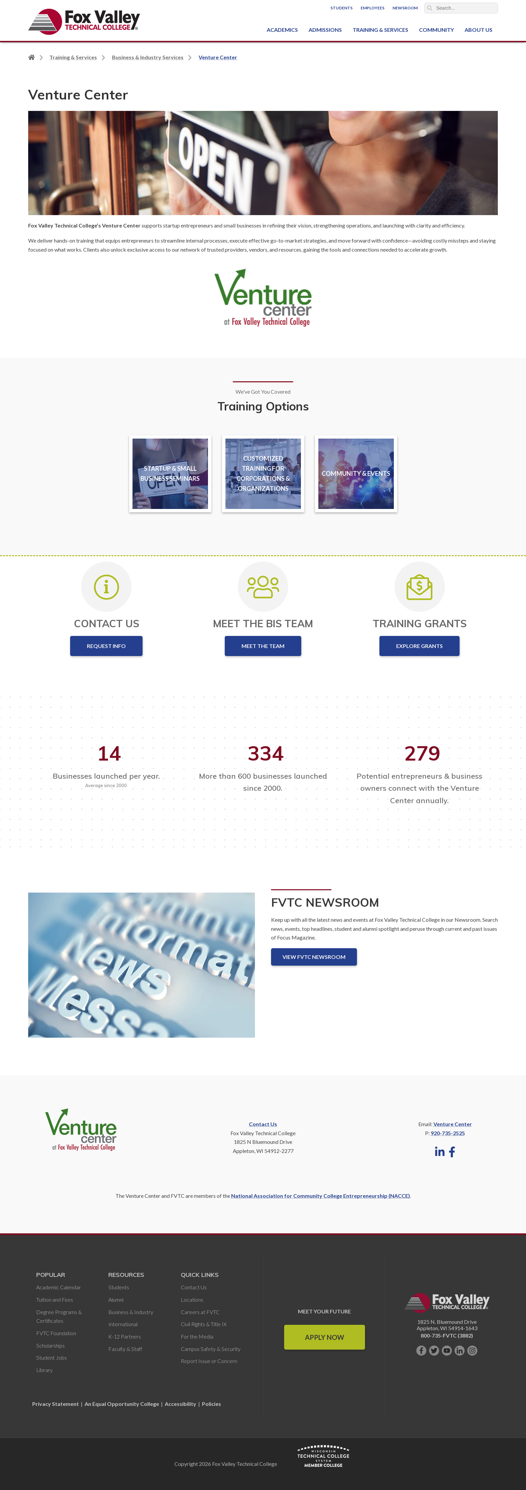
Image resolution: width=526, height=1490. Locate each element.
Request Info (106, 646)
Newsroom (405, 7)
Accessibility (180, 1404)
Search (429, 8)
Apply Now (324, 1337)
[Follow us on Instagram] (472, 1351)
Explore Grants (419, 646)
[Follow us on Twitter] (434, 1351)
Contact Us (263, 1124)
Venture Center (452, 1124)
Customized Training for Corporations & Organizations (263, 473)
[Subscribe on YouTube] (447, 1351)
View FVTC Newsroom (314, 957)
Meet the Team (263, 646)
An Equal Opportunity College (122, 1404)
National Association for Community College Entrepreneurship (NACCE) (320, 1195)
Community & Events (356, 473)
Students (341, 7)
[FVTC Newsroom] (141, 970)
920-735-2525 (448, 1133)
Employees (372, 7)
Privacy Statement (56, 1404)
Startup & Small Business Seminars (170, 473)
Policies (211, 1404)
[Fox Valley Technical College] (84, 22)
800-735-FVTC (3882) (447, 1335)
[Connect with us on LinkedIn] (460, 1351)
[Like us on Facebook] (421, 1351)
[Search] (461, 8)
